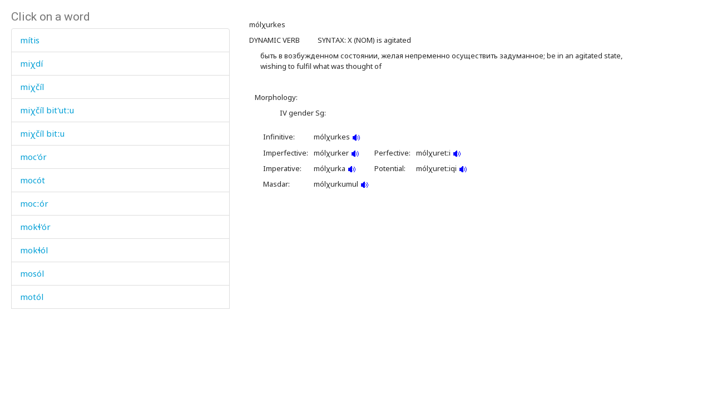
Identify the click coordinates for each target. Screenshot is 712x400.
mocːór (34, 203)
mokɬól (34, 250)
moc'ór (33, 156)
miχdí (31, 63)
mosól (32, 273)
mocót (32, 180)
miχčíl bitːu (42, 133)
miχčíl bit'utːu (47, 110)
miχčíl (32, 86)
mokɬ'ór (35, 226)
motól (31, 296)
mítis (29, 40)
